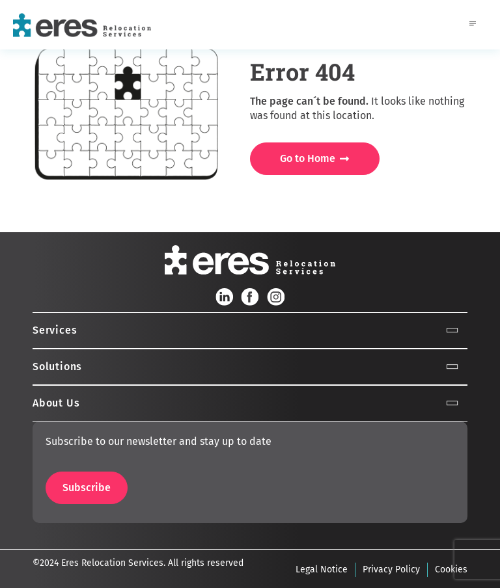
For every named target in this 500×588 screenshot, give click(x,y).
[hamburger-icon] (472, 25)
